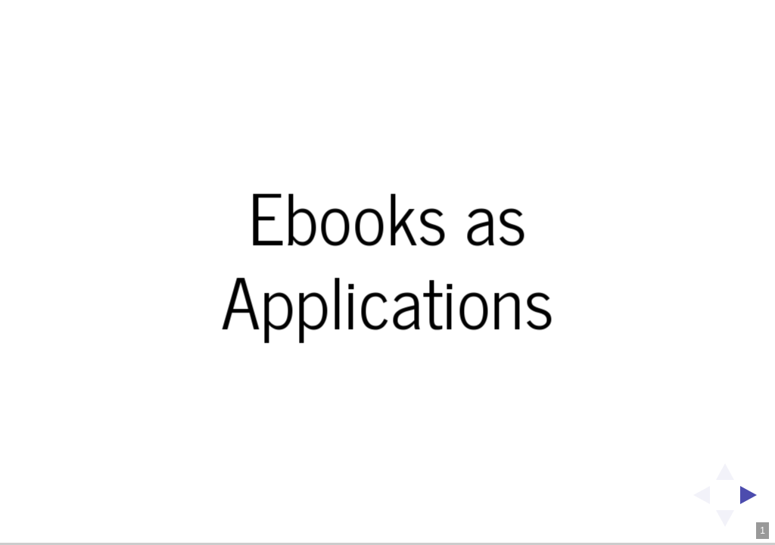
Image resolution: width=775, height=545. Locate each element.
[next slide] (753, 495)
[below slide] (725, 523)
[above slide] (725, 467)
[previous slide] (697, 495)
